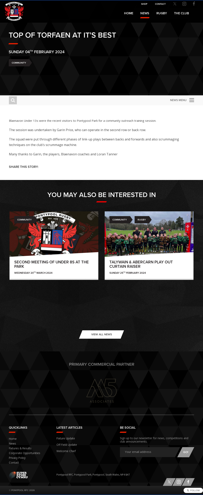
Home (128, 13)
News (144, 13)
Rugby (142, 219)
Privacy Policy (16, 458)
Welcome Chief (64, 449)
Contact (13, 462)
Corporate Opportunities (23, 453)
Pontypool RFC (12, 9)
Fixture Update (64, 438)
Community (19, 73)
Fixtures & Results (19, 448)
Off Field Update (65, 443)
